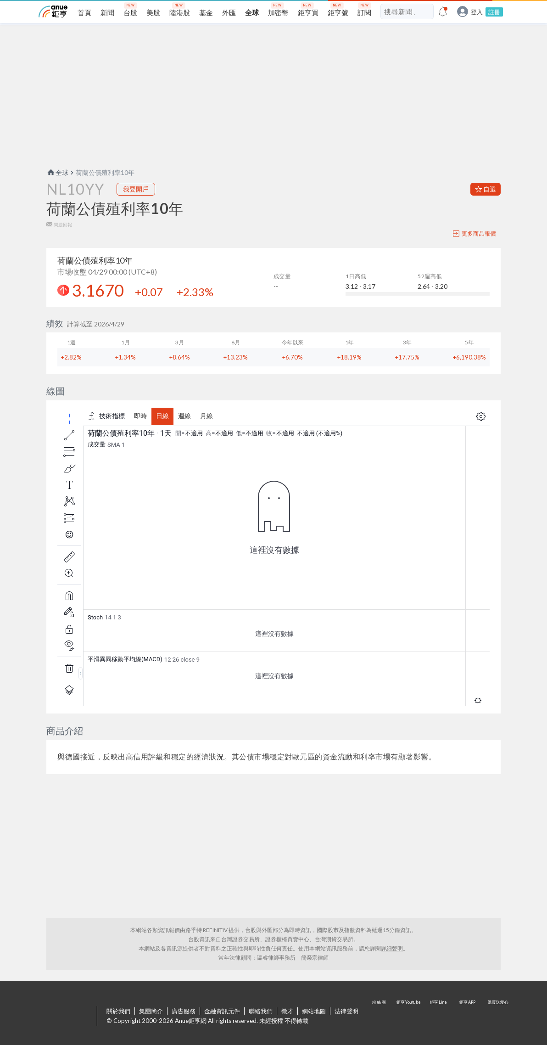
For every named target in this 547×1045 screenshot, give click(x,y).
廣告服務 (183, 1011)
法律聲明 (346, 1011)
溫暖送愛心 (497, 1016)
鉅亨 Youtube (409, 1016)
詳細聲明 (392, 948)
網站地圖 (314, 1011)
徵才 (287, 1011)
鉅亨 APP (468, 1016)
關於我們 (118, 1011)
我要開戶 (136, 189)
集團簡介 (151, 1011)
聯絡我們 (261, 1011)
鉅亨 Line (439, 1016)
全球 (57, 172)
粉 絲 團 (380, 1016)
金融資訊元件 (222, 1011)
